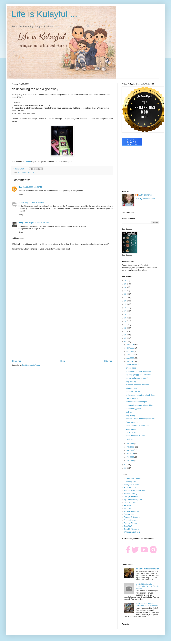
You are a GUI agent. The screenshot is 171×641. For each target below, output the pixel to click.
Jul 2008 (130, 362)
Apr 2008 (130, 450)
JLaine (21, 202)
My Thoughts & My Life (26, 172)
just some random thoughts (136, 402)
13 (125, 325)
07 (125, 465)
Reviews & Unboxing (132, 517)
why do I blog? (131, 381)
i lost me (129, 439)
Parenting (127, 505)
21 (125, 297)
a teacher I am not (133, 392)
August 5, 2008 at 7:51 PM (39, 223)
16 (125, 314)
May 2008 (131, 447)
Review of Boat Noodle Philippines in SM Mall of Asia (147, 605)
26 (125, 280)
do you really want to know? (137, 378)
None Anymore (132, 422)
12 (125, 328)
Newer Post (16, 361)
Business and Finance (132, 479)
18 (125, 308)
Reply (21, 194)
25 (125, 284)
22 (125, 294)
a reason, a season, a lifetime (137, 385)
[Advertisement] (62, 336)
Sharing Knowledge (131, 520)
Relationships (129, 514)
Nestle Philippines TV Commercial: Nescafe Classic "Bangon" (147, 586)
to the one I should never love (137, 426)
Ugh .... (129, 412)
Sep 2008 (130, 355)
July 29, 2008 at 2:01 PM (32, 187)
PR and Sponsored (131, 511)
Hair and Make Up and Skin (134, 491)
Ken (20, 187)
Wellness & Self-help (132, 532)
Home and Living (130, 494)
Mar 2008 (130, 454)
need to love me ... (133, 398)
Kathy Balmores (145, 195)
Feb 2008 (130, 457)
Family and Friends (131, 485)
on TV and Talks (130, 502)
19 (125, 304)
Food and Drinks (130, 488)
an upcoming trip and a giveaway (138, 371)
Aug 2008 (130, 358)
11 (125, 331)
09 (125, 338)
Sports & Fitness (130, 523)
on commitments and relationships (139, 405)
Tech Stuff (128, 526)
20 (125, 301)
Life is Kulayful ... (44, 14)
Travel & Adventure (131, 529)
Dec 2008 (130, 345)
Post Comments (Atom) (31, 365)
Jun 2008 (130, 443)
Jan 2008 (130, 460)
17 (125, 311)
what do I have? (132, 388)
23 (125, 291)
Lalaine (28, 162)
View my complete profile (145, 199)
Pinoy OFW (23, 223)
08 (125, 342)
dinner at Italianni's (133, 364)
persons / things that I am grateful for (140, 419)
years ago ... (131, 429)
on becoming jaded (133, 409)
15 (125, 318)
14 (125, 321)
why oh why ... (131, 415)
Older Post (108, 361)
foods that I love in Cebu (135, 436)
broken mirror (131, 368)
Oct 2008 (130, 351)
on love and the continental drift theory (140, 395)
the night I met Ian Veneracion (147, 569)
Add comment (18, 238)
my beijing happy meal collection (138, 375)
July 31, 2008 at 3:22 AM (34, 202)
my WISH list (131, 432)
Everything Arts (130, 482)
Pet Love (127, 508)
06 (125, 468)
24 (125, 287)
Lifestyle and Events (131, 497)
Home (62, 361)
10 (125, 335)
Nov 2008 (130, 348)
